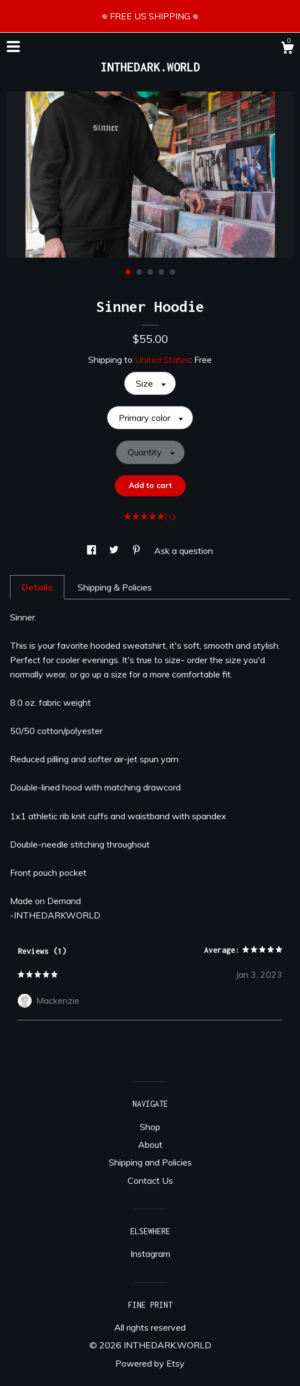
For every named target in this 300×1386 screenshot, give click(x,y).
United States (162, 359)
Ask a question (183, 550)
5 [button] (172, 272)
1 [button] (128, 272)
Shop (150, 1126)
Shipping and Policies (150, 1162)
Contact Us (150, 1180)
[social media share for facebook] (92, 550)
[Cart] (287, 49)
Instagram (150, 1253)
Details (37, 587)
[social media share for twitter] (115, 550)
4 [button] (161, 272)
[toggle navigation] (13, 46)
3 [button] (150, 272)
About (150, 1144)
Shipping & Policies (115, 587)
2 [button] (139, 272)
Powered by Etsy (150, 1363)
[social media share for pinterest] (137, 550)
